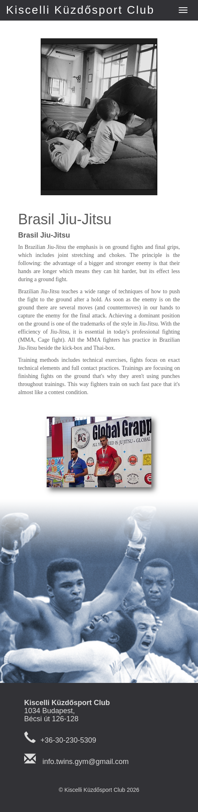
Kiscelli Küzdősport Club (80, 10)
